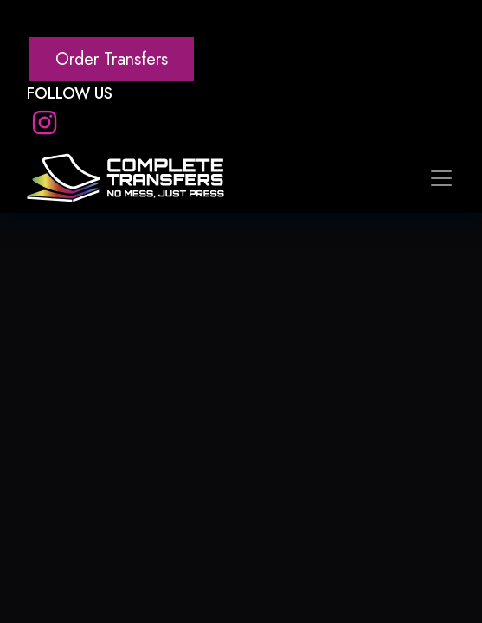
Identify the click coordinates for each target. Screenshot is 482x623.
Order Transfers (111, 59)
